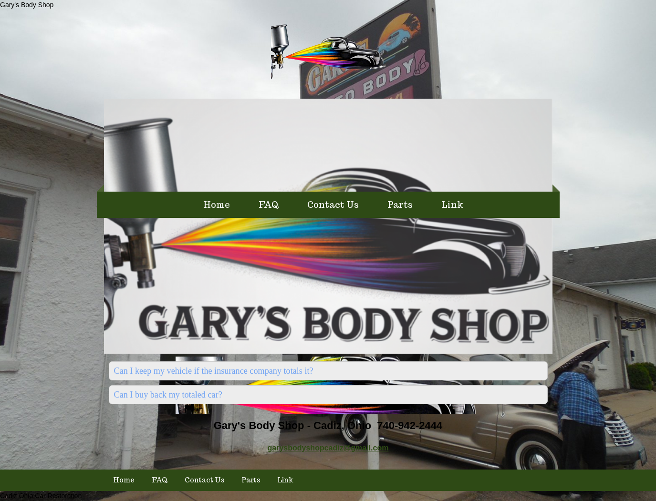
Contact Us (333, 204)
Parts (400, 204)
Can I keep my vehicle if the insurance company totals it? (213, 371)
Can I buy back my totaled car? (168, 394)
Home (216, 204)
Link (452, 204)
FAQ (269, 204)
